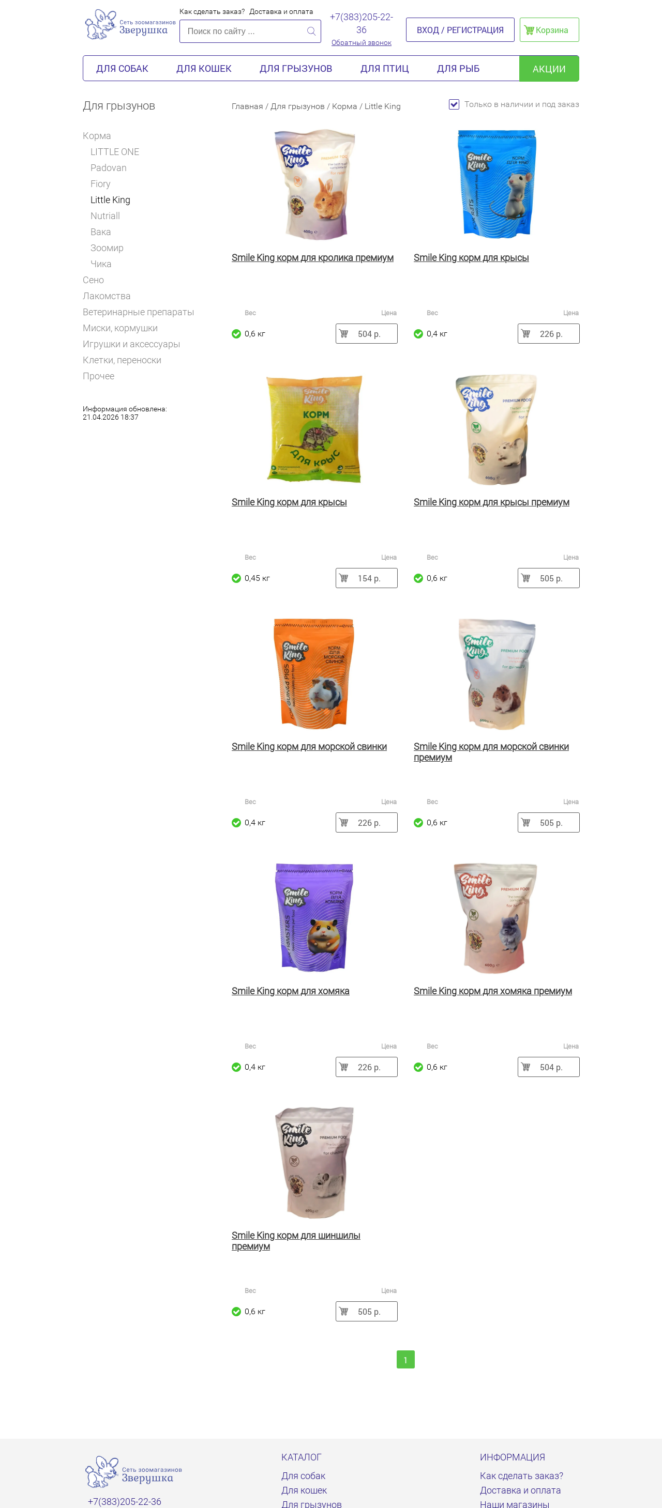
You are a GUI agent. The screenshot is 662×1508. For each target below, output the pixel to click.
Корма (100, 135)
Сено (93, 279)
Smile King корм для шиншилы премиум (296, 1241)
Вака (101, 231)
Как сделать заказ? (212, 11)
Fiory (101, 183)
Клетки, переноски (122, 360)
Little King (110, 199)
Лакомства (107, 295)
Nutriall (105, 215)
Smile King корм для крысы (471, 257)
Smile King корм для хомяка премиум (493, 991)
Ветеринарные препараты (138, 311)
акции (549, 69)
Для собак (122, 68)
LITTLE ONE (115, 151)
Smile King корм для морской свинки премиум (491, 752)
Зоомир (107, 247)
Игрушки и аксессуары (131, 343)
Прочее (98, 376)
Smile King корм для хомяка (291, 991)
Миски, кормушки (120, 327)
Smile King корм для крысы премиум (491, 502)
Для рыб (458, 68)
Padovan (109, 167)
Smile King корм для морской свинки (309, 746)
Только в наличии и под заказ (514, 104)
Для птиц (384, 68)
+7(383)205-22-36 (361, 23)
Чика (101, 263)
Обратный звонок (362, 42)
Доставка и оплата (281, 11)
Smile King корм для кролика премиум (313, 257)
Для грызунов (296, 68)
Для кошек (204, 68)
